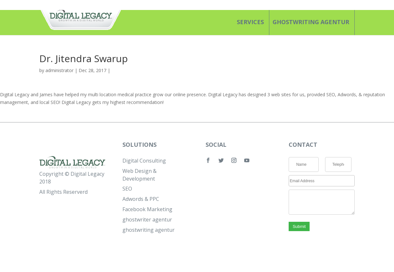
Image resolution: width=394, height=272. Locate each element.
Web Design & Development (139, 174)
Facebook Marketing (147, 209)
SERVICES (250, 22)
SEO (127, 188)
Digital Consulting (144, 160)
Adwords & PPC (140, 198)
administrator (59, 70)
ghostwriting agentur (311, 22)
